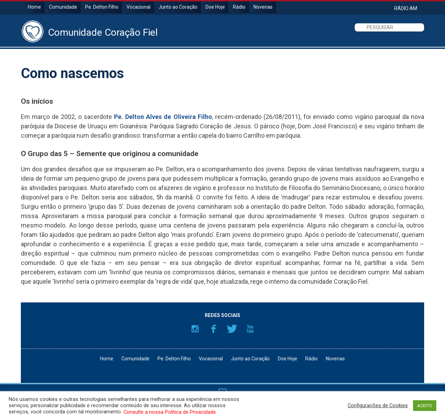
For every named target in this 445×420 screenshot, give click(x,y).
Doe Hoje (215, 7)
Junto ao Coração (178, 7)
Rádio (239, 7)
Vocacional (139, 7)
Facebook (213, 329)
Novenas (263, 7)
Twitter (232, 329)
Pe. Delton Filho (102, 7)
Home (34, 7)
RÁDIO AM (405, 8)
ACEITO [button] (424, 405)
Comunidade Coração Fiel (103, 32)
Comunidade (63, 7)
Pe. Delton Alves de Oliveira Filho (163, 116)
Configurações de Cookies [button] (378, 405)
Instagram (195, 329)
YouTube (250, 329)
